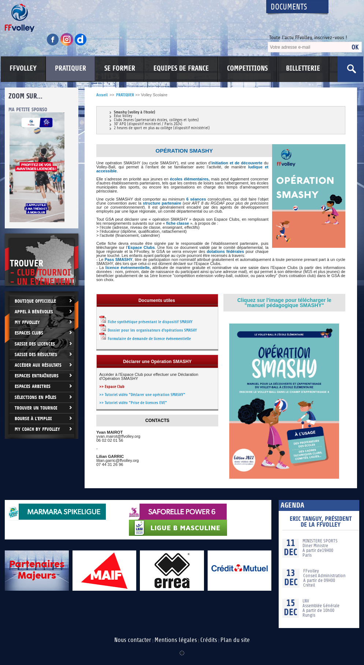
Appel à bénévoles (34, 311)
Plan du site (235, 640)
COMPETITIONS (247, 68)
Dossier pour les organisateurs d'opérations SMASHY (148, 330)
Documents (289, 7)
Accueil (102, 95)
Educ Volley (123, 116)
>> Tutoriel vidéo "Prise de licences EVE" (133, 402)
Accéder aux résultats (38, 365)
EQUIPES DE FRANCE (181, 68)
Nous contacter (132, 640)
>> (102, 394)
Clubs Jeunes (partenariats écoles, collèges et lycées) (156, 120)
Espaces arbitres (33, 386)
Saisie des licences (35, 344)
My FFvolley (27, 322)
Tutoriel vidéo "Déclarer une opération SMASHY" (145, 394)
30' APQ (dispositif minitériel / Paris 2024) (148, 124)
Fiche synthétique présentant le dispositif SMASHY (150, 322)
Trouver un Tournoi (36, 408)
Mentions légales (176, 640)
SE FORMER (119, 68)
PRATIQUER (70, 68)
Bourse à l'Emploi (33, 418)
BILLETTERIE (303, 68)
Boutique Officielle (35, 301)
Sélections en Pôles (35, 397)
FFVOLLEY (23, 68)
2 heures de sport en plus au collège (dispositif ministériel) (162, 128)
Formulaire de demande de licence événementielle (149, 338)
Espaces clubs (29, 333)
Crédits (208, 640)
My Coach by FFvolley (37, 429)
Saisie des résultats (36, 354)
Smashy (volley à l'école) (134, 112)
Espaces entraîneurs (37, 375)
